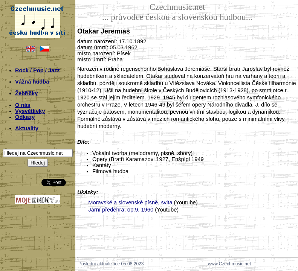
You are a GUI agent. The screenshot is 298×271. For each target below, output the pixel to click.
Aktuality (26, 128)
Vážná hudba (32, 82)
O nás (23, 105)
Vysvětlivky (30, 111)
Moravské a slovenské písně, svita (130, 202)
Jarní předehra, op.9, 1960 (120, 210)
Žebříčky (26, 93)
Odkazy (25, 117)
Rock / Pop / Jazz (37, 70)
